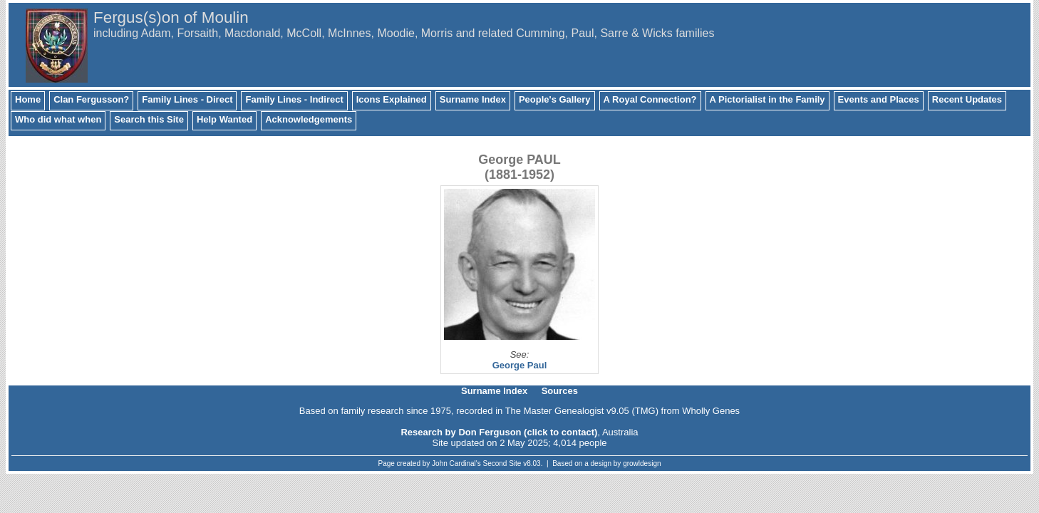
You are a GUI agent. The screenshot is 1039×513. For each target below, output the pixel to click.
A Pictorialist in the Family (767, 99)
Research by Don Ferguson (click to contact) (498, 432)
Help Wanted (224, 119)
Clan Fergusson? (91, 99)
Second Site (502, 463)
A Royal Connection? (650, 99)
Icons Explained (391, 99)
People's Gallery (555, 99)
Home (28, 99)
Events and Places (878, 99)
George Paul (519, 365)
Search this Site (149, 119)
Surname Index (473, 99)
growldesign (642, 463)
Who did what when (58, 119)
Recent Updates (967, 99)
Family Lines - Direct (187, 99)
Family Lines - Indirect (294, 99)
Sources (560, 390)
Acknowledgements (308, 119)
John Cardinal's (456, 463)
